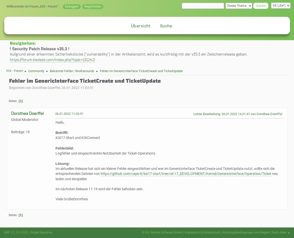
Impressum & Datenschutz (202, 232)
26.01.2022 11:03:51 (69, 114)
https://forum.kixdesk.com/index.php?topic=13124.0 (52, 59)
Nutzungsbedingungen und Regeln (246, 232)
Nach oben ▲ (281, 232)
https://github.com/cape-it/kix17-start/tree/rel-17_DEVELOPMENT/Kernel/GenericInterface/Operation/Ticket (186, 174)
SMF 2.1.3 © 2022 (16, 232)
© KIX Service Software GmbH (162, 232)
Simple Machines (41, 232)
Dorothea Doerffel (27, 113)
